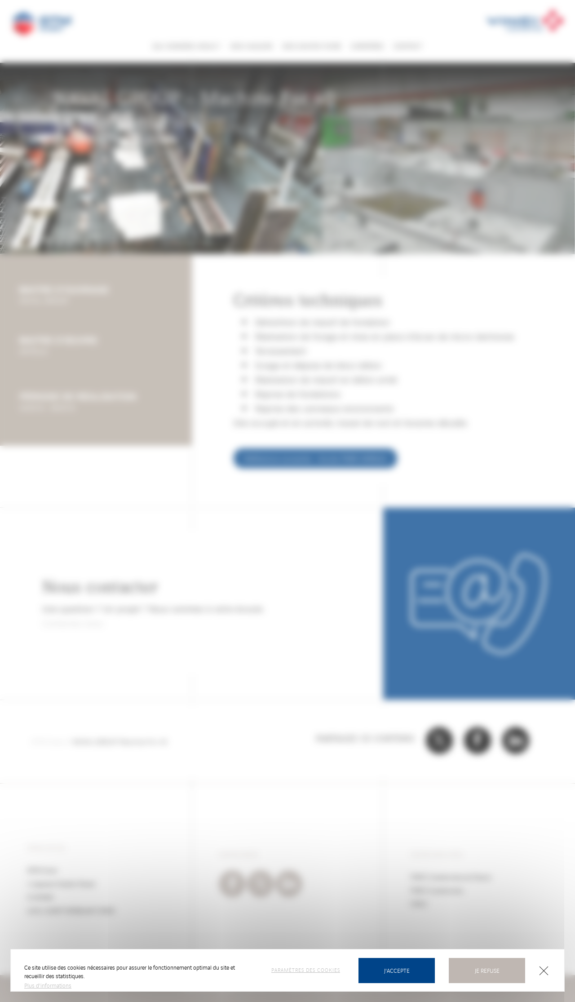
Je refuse (487, 970)
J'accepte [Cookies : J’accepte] (397, 970)
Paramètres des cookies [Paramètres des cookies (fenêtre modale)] (305, 969)
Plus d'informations (47, 985)
